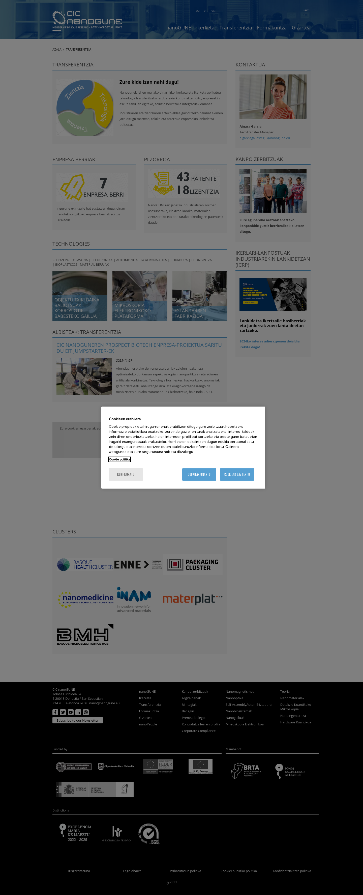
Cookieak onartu (199, 474)
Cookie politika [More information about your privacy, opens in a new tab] (119, 459)
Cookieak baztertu (237, 474)
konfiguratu (125, 474)
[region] (183, 447)
